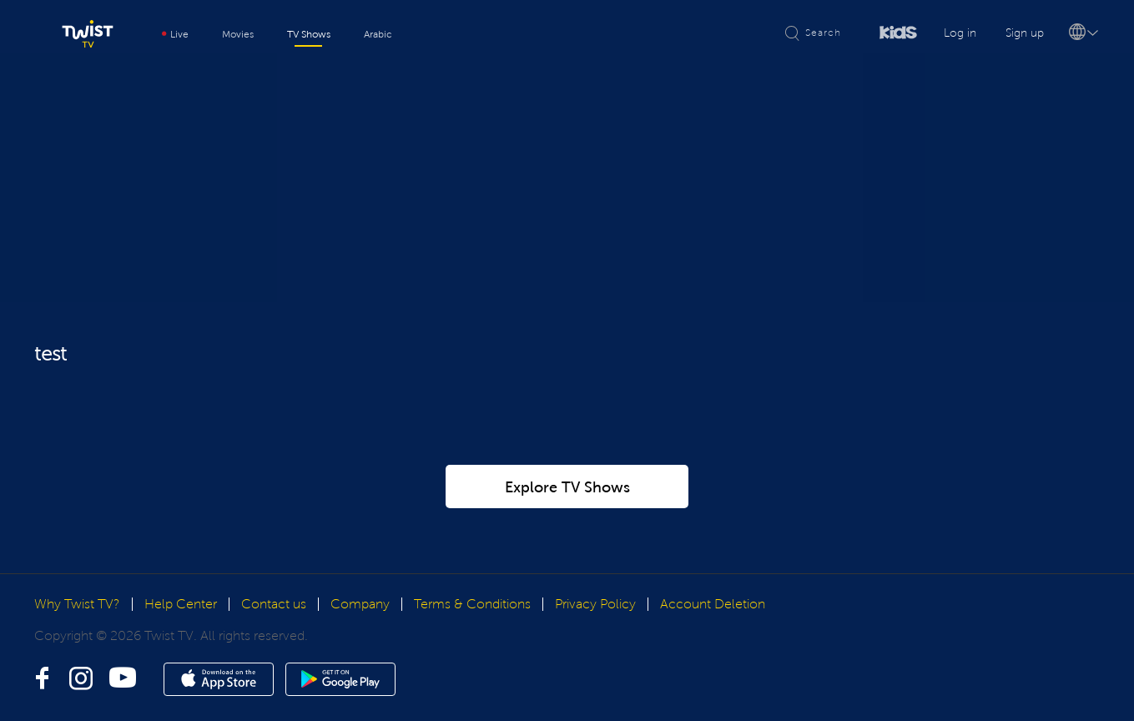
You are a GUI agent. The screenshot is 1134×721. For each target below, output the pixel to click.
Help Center (180, 604)
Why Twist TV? (77, 604)
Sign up (1024, 33)
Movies (238, 34)
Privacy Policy (595, 604)
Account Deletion (712, 604)
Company (360, 604)
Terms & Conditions (472, 604)
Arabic (378, 34)
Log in (960, 33)
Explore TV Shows (567, 487)
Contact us (273, 604)
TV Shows (308, 34)
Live (175, 34)
